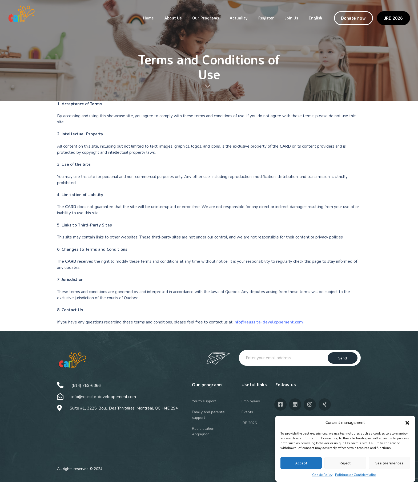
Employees (251, 401)
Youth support (204, 401)
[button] (407, 423)
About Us (173, 18)
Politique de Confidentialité (355, 475)
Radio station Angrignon (203, 431)
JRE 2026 (249, 423)
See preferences (389, 462)
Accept (301, 462)
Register (266, 18)
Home (148, 18)
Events (247, 412)
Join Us (291, 18)
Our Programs (205, 18)
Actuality (239, 18)
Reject (345, 462)
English (315, 18)
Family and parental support (209, 415)
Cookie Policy (322, 475)
